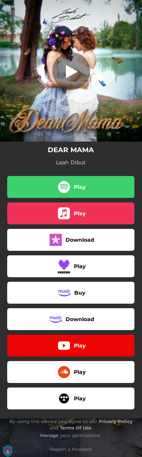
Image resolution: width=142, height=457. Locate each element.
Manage (49, 435)
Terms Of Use (76, 428)
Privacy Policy (116, 421)
